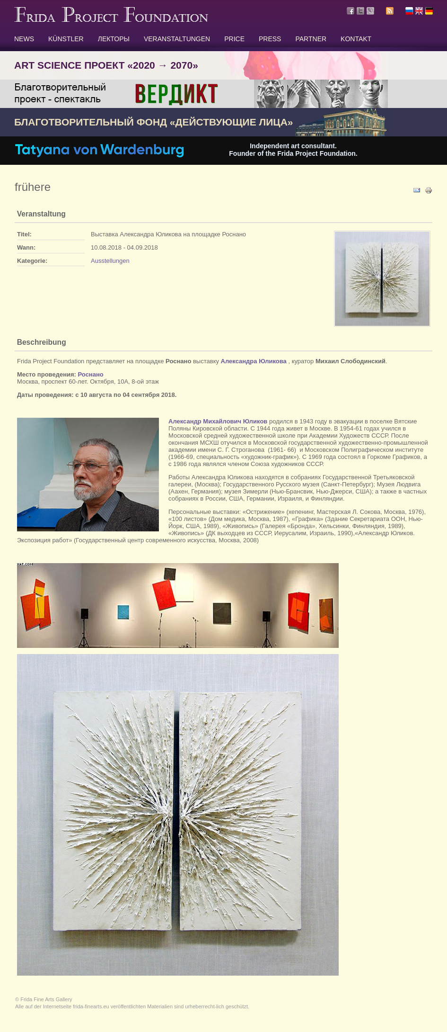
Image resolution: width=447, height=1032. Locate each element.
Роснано (91, 374)
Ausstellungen (110, 260)
